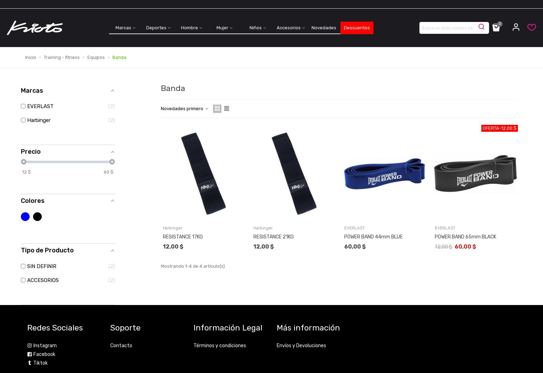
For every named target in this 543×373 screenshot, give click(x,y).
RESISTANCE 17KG (183, 237)
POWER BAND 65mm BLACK (465, 237)
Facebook (41, 354)
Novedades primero (185, 108)
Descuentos (357, 27)
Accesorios (289, 27)
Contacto (121, 346)
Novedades (324, 27)
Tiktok (37, 363)
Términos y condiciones (220, 346)
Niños (256, 27)
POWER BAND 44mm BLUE (373, 237)
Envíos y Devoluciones (301, 346)
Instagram (42, 345)
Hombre (189, 27)
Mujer (222, 27)
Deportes (156, 27)
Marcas (123, 27)
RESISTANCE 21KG (273, 237)
